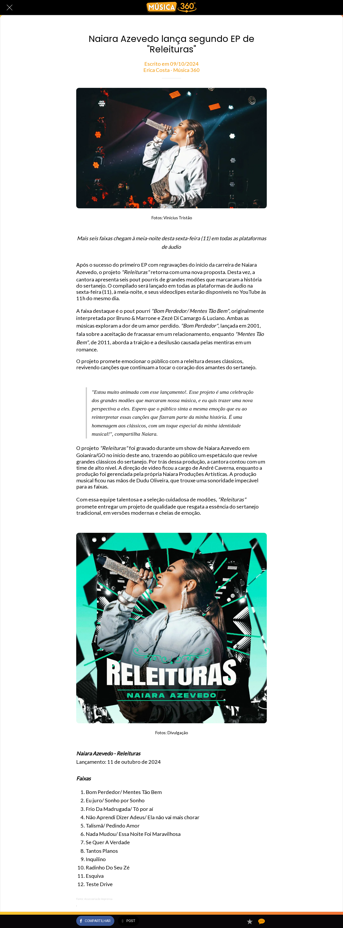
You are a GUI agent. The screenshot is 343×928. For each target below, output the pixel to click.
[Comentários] (261, 921)
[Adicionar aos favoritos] (249, 921)
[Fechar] (9, 7)
